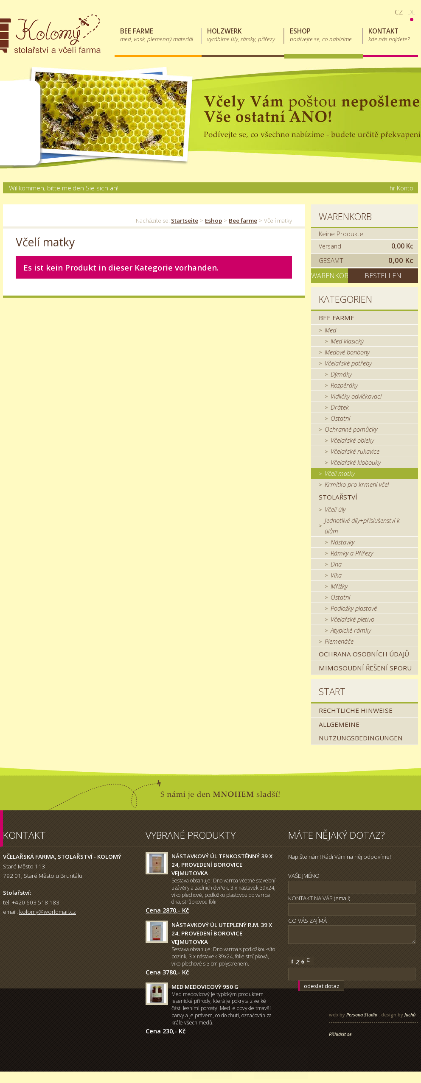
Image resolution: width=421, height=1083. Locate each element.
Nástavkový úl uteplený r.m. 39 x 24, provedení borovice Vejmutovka (221, 933)
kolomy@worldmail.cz (47, 912)
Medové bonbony (347, 352)
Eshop (213, 220)
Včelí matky (340, 473)
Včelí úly (335, 509)
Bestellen (383, 275)
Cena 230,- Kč (165, 1031)
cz (399, 12)
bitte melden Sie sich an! (82, 188)
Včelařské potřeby (348, 363)
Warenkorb (345, 216)
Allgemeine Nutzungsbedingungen (361, 731)
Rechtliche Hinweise (356, 710)
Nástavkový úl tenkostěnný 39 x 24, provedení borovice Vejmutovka (221, 864)
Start (332, 691)
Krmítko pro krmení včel (357, 484)
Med (330, 330)
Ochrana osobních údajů (364, 654)
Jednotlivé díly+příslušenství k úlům (362, 525)
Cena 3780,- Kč (167, 972)
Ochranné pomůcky (351, 429)
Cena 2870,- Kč (167, 910)
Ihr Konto (400, 188)
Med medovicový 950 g (205, 987)
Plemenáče (339, 641)
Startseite (184, 220)
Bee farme (243, 220)
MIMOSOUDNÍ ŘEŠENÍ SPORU (365, 668)
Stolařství (338, 497)
